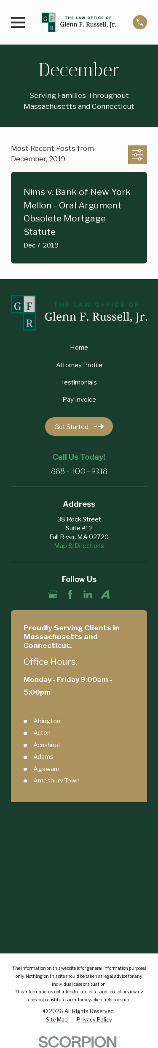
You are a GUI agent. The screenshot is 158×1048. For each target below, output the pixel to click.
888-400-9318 (79, 471)
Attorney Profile (79, 365)
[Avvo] (105, 594)
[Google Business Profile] (52, 594)
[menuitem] (57, 1020)
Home (79, 347)
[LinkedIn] (87, 594)
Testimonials (79, 382)
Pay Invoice (79, 399)
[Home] (79, 22)
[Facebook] (70, 594)
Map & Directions (79, 546)
